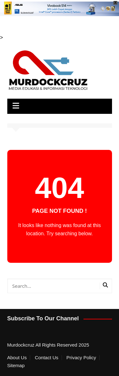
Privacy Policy (81, 357)
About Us (17, 357)
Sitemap (16, 365)
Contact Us (46, 357)
